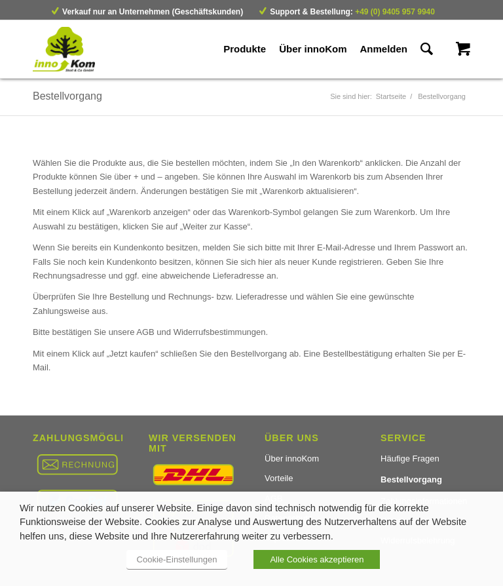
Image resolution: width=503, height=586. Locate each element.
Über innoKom (292, 458)
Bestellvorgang (67, 96)
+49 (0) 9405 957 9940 (395, 11)
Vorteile (279, 478)
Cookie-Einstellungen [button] (177, 559)
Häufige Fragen (410, 458)
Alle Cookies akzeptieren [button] (316, 559)
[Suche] (426, 49)
